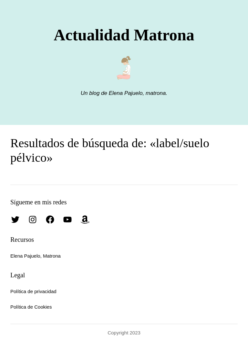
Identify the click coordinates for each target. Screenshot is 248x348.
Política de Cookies (31, 307)
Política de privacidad (33, 291)
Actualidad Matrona (124, 35)
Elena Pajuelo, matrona (136, 93)
